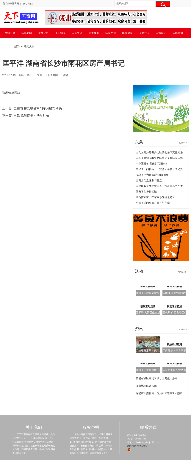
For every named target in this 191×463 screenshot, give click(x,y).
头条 (139, 142)
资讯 (139, 328)
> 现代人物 (28, 46)
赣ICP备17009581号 (137, 446)
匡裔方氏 (144, 32)
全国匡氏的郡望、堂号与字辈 (153, 202)
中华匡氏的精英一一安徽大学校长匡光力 (159, 169)
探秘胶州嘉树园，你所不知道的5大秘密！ (160, 393)
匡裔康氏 (127, 32)
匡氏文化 (110, 32)
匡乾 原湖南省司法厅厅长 (31, 115)
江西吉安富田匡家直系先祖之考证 (155, 197)
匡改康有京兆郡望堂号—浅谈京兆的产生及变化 (163, 185)
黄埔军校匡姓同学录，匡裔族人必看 (157, 378)
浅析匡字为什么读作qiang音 (152, 174)
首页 (16, 46)
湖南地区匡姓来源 (146, 385)
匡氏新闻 (26, 32)
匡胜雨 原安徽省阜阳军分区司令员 (37, 108)
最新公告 (43, 32)
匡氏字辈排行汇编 (146, 191)
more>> (182, 142)
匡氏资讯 (77, 32)
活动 (139, 271)
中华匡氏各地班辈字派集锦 (151, 163)
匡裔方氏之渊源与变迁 (149, 180)
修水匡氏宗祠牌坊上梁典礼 (151, 369)
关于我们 (94, 32)
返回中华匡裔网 (11, 3)
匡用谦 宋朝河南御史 (174, 292)
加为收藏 (27, 3)
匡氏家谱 (178, 32)
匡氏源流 (60, 32)
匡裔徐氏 (161, 32)
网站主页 (10, 32)
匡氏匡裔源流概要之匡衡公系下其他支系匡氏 (162, 152)
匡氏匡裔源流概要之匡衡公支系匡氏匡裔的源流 (163, 157)
